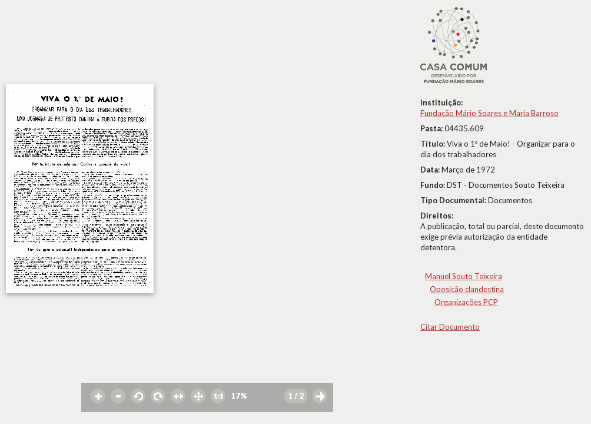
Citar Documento (450, 327)
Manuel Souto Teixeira (463, 276)
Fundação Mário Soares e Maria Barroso (489, 113)
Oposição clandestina (467, 289)
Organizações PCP (466, 302)
